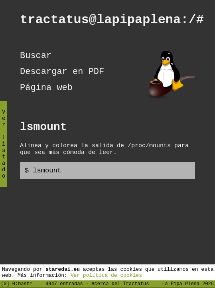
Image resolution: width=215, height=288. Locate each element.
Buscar (35, 62)
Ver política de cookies (106, 274)
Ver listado (3, 150)
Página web (46, 98)
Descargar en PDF (62, 80)
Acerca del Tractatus (120, 283)
